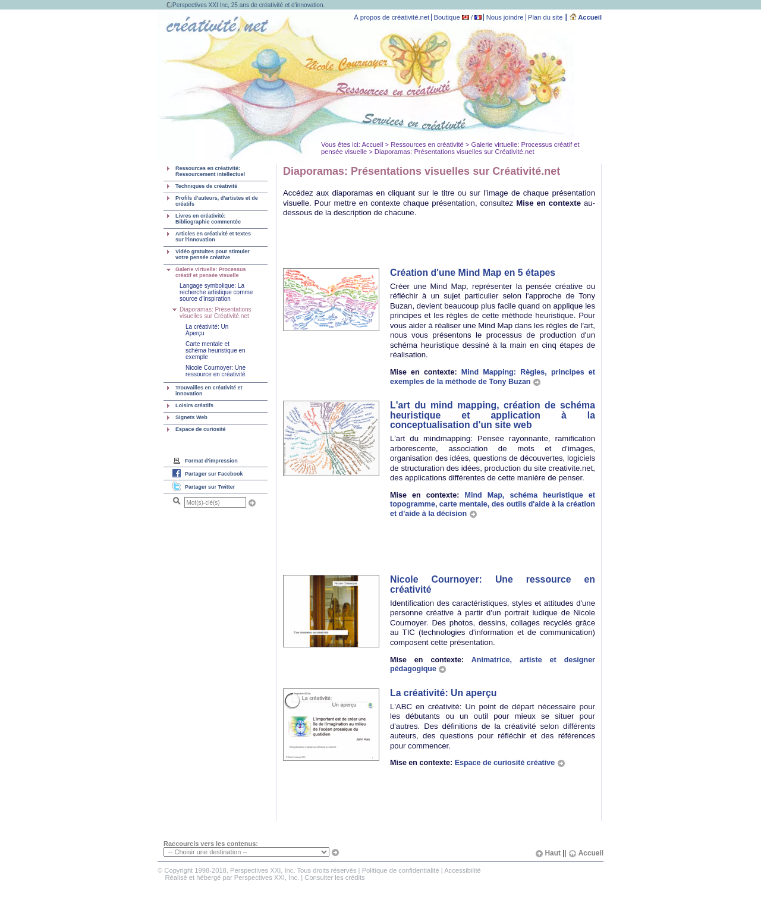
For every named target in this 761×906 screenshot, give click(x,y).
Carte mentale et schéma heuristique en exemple (215, 350)
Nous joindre (505, 17)
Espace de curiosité (200, 429)
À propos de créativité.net (391, 17)
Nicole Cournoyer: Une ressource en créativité (215, 371)
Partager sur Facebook (214, 474)
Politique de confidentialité (400, 870)
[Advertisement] (422, 244)
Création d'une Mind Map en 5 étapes (472, 273)
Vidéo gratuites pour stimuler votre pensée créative (212, 254)
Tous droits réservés (326, 870)
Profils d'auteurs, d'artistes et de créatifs (216, 201)
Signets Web (191, 417)
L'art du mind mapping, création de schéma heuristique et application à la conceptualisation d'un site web (492, 415)
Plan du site (545, 17)
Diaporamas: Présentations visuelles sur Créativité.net (215, 312)
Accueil (586, 17)
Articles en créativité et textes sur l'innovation (213, 237)
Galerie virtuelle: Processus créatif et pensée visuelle (210, 272)
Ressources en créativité (427, 144)
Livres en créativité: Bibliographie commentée (208, 219)
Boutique (447, 17)
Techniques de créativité (206, 186)
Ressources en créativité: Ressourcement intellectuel (210, 171)
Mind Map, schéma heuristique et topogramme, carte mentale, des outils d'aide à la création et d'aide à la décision (492, 504)
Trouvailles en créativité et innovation (209, 391)
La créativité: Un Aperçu (206, 329)
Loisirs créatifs (194, 405)
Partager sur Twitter (210, 487)
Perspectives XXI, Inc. (266, 877)
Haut (548, 853)
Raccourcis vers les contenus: (210, 843)
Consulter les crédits (334, 877)
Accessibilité (462, 870)
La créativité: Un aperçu (443, 693)
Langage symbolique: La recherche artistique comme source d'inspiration (216, 292)
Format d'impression (211, 461)
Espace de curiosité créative (510, 763)
